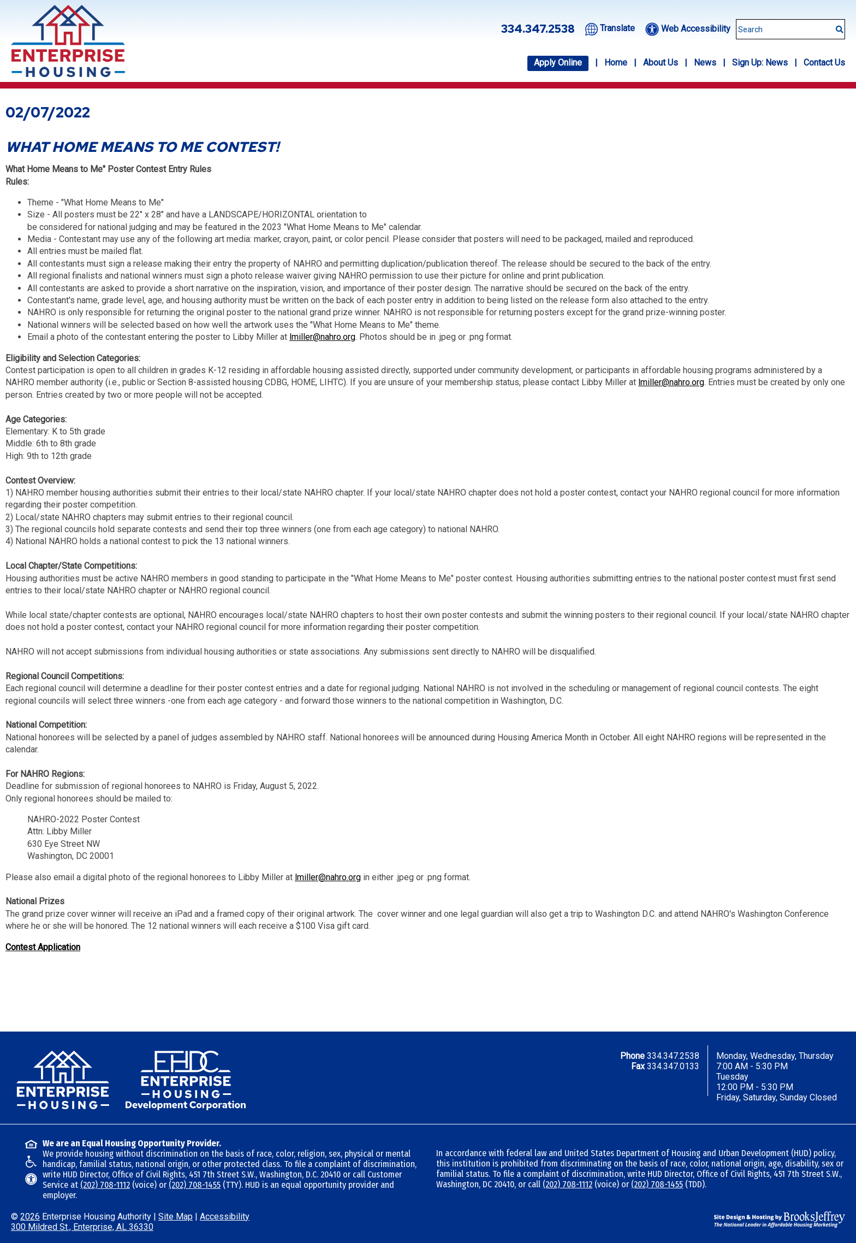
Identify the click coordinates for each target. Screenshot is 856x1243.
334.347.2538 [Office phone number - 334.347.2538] (538, 29)
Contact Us (824, 62)
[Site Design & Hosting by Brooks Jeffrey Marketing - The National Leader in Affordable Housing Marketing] (779, 1218)
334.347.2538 (673, 1056)
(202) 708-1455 (195, 1185)
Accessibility (224, 1216)
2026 (30, 1216)
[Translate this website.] (610, 28)
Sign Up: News (760, 62)
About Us (660, 62)
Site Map (175, 1216)
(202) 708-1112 (105, 1185)
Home (615, 62)
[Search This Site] (790, 29)
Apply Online (558, 62)
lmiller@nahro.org (322, 337)
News (705, 62)
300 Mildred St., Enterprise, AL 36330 (82, 1227)
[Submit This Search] (836, 24)
